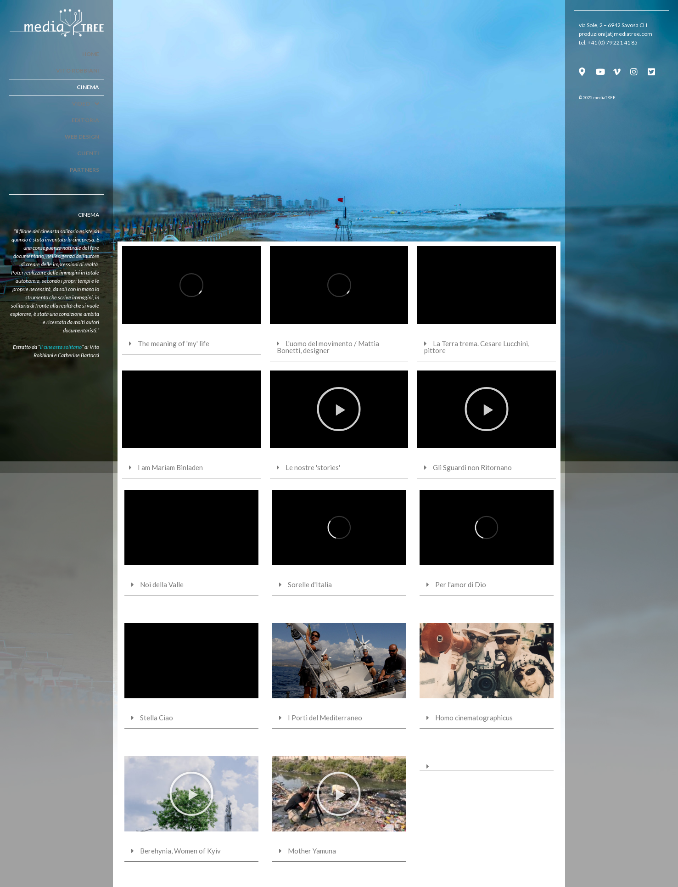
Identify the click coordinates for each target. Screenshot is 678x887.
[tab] (191, 343)
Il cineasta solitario (61, 346)
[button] (339, 409)
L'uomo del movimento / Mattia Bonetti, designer (328, 346)
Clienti (88, 153)
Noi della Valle (162, 584)
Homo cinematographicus (474, 717)
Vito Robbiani (77, 70)
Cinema (88, 87)
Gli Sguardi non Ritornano (472, 467)
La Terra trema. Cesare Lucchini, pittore (476, 346)
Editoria (85, 120)
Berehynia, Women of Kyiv (180, 851)
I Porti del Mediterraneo (325, 717)
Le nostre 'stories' (313, 467)
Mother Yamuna (312, 851)
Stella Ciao (156, 717)
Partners (84, 169)
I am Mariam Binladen (170, 467)
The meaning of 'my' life (173, 343)
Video (85, 103)
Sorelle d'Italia (310, 584)
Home (90, 54)
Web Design (82, 136)
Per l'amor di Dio (460, 584)
